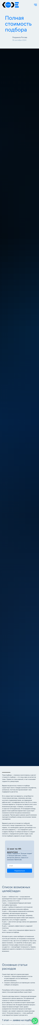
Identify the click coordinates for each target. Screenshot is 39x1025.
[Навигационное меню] (35, 5)
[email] (19, 866)
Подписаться (19, 871)
